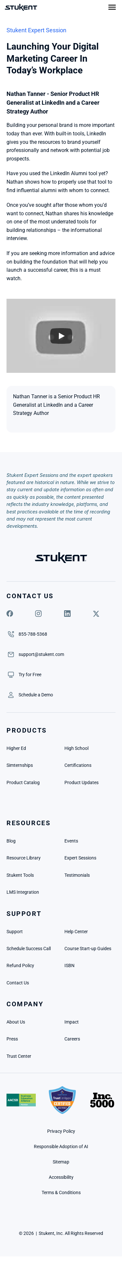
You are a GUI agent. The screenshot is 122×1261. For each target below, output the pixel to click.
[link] (30, 674)
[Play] (61, 336)
